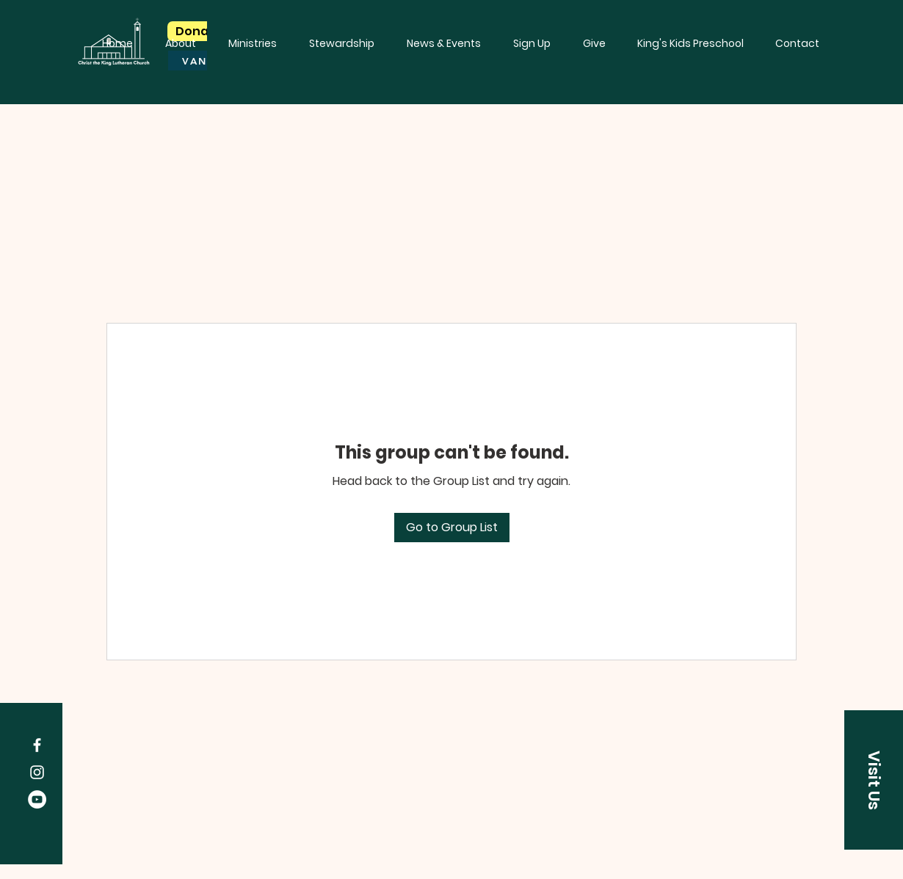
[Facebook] (37, 745)
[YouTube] (37, 799)
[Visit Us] (873, 780)
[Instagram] (37, 772)
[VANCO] (204, 60)
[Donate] (198, 31)
